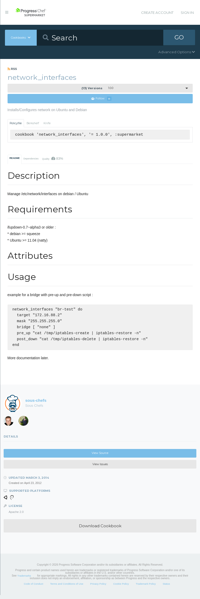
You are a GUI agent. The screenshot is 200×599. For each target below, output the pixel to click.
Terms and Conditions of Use (66, 587)
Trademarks (24, 579)
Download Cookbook (100, 529)
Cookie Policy (121, 587)
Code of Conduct (33, 587)
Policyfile (16, 123)
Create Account (157, 12)
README (14, 158)
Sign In (187, 12)
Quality (52, 158)
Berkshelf (33, 123)
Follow (101, 99)
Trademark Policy (146, 587)
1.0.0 (97, 88)
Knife (47, 123)
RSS (12, 68)
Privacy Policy (98, 587)
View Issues (100, 468)
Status (166, 587)
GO (179, 37)
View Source (100, 456)
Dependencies (31, 158)
